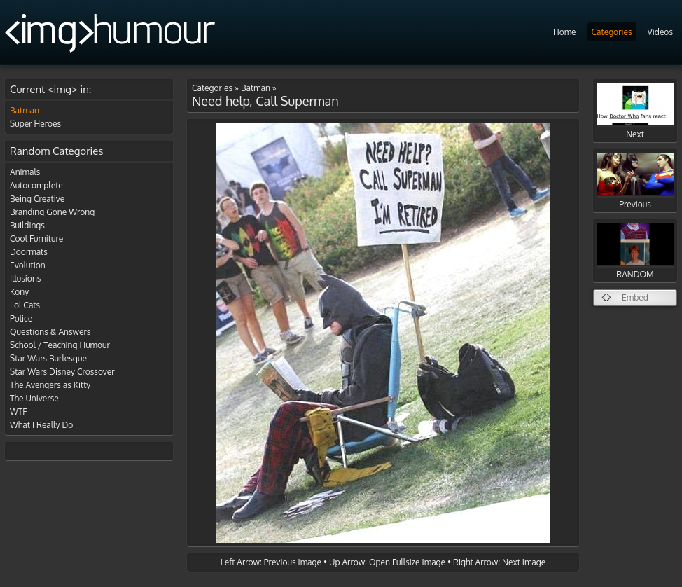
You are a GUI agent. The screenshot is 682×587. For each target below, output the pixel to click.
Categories (612, 32)
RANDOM (635, 251)
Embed (635, 297)
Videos (660, 32)
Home (564, 32)
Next (635, 111)
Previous (635, 181)
